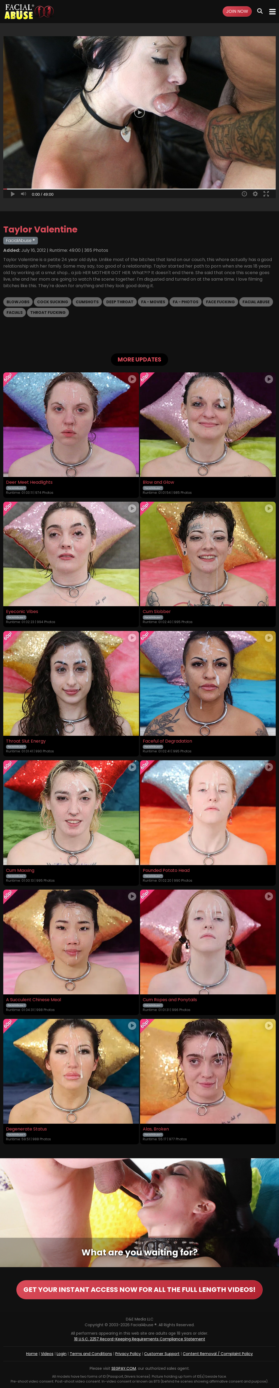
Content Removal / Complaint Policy (218, 1353)
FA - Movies (153, 302)
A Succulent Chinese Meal (33, 1000)
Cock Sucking (52, 302)
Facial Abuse (256, 302)
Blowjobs (18, 302)
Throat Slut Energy (26, 741)
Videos (47, 1353)
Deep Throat (120, 302)
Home (32, 1353)
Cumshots (87, 302)
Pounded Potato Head (166, 870)
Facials (15, 312)
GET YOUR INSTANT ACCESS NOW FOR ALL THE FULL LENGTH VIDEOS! (139, 1289)
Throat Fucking (48, 312)
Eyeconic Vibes (22, 611)
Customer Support (162, 1353)
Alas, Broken (156, 1129)
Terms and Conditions (91, 1353)
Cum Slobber (157, 611)
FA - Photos (185, 302)
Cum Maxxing (20, 870)
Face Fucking (220, 302)
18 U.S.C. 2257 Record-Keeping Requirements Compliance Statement (139, 1339)
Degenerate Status (26, 1129)
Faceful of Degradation (167, 741)
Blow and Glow (158, 482)
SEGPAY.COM (123, 1368)
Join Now (237, 11)
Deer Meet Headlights (29, 482)
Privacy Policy (128, 1353)
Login (61, 1353)
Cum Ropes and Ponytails (170, 1000)
